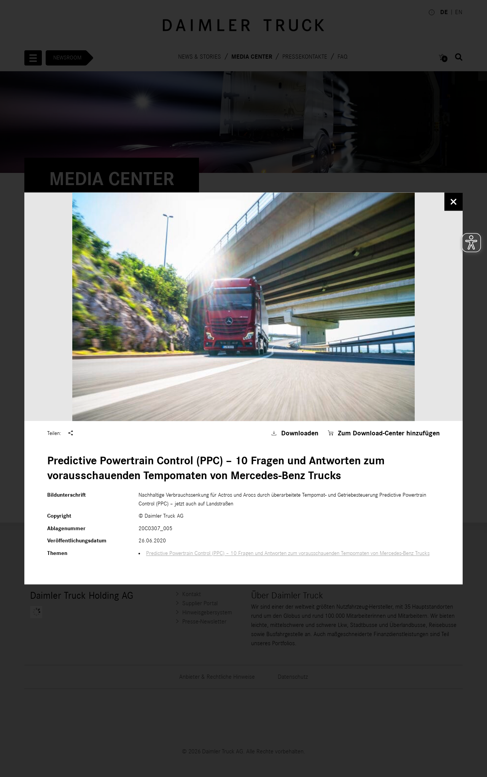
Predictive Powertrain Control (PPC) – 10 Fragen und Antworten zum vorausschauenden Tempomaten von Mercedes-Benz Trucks (288, 553)
